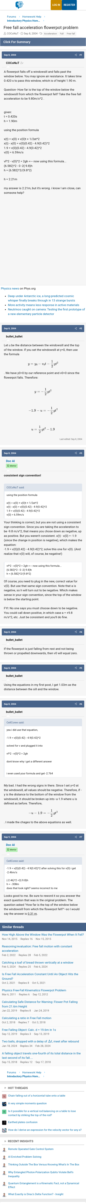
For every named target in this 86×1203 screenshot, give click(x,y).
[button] (75, 55)
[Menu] (6, 5)
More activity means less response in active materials (43, 305)
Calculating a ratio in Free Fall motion (26, 1018)
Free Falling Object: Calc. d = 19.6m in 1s (29, 1030)
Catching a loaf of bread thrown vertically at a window (37, 962)
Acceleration (50, 33)
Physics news (10, 288)
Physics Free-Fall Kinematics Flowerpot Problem (34, 990)
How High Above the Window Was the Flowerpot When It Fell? (43, 934)
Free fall (71, 33)
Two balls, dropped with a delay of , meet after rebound (40, 1041)
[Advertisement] (43, 238)
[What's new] (80, 5)
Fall (62, 33)
